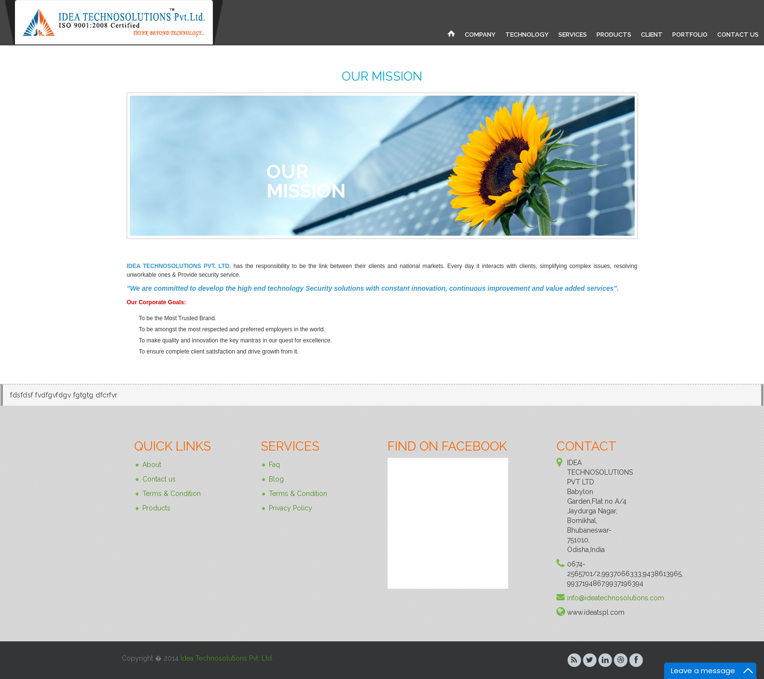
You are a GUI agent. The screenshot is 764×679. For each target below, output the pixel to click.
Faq (274, 464)
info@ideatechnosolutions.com (615, 598)
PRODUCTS (614, 34)
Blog (276, 479)
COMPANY (480, 34)
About (151, 464)
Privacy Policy (290, 508)
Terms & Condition (171, 493)
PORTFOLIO (690, 34)
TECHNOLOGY (527, 34)
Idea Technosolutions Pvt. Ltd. (227, 658)
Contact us (159, 479)
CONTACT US (738, 34)
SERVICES (572, 34)
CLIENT (652, 34)
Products (156, 508)
